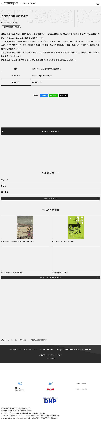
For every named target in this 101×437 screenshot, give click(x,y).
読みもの (4, 192)
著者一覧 (88, 349)
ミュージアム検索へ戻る (50, 131)
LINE (54, 95)
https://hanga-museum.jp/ (42, 75)
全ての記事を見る (50, 198)
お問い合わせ (50, 358)
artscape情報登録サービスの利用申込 (69, 349)
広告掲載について (30, 349)
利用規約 (42, 355)
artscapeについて (15, 349)
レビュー (4, 186)
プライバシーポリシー (55, 355)
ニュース (4, 180)
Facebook (45, 95)
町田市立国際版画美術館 (11, 27)
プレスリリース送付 (46, 349)
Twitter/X (64, 95)
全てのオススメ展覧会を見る (50, 277)
